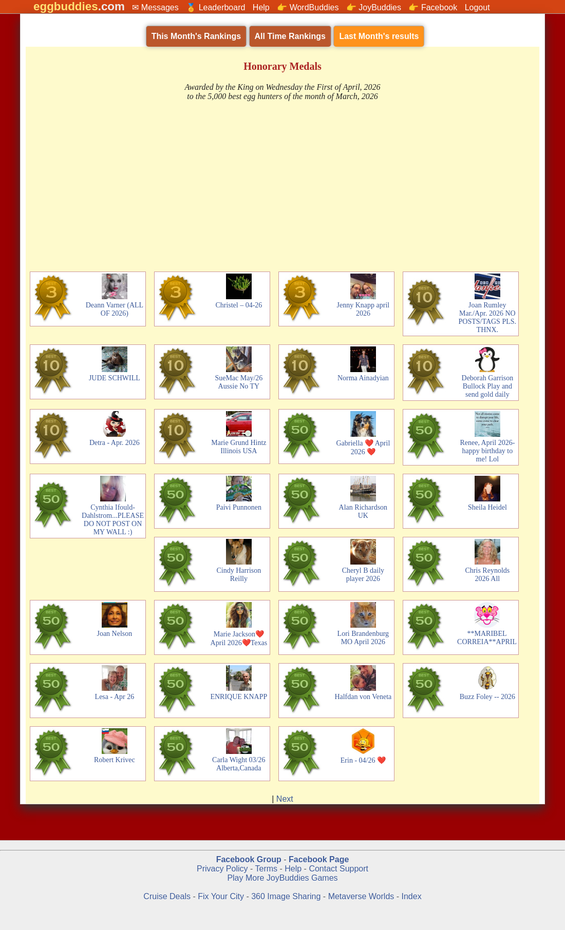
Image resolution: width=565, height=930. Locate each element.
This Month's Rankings (196, 36)
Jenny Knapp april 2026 (363, 309)
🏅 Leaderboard (215, 7)
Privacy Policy (222, 868)
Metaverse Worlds (361, 896)
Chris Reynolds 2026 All (487, 575)
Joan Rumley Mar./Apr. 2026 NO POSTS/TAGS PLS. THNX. (487, 317)
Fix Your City (222, 896)
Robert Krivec (114, 760)
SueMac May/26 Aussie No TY (238, 382)
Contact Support (338, 868)
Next (284, 799)
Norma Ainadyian (363, 378)
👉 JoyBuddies (373, 7)
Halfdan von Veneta (362, 697)
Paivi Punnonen (238, 507)
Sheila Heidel (487, 507)
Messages (160, 7)
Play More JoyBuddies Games (282, 878)
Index (412, 896)
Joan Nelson (114, 633)
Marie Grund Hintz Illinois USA (238, 447)
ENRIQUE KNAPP (238, 697)
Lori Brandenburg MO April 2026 (363, 638)
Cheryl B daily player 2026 (363, 575)
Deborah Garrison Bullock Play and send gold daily (488, 386)
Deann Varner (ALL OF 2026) (114, 309)
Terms (266, 868)
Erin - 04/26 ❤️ (363, 760)
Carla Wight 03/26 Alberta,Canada (238, 764)
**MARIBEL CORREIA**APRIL (487, 638)
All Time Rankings (290, 36)
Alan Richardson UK (363, 511)
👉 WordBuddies (307, 7)
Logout (477, 7)
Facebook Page (319, 859)
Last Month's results (379, 36)
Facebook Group (248, 859)
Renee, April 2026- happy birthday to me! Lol (487, 451)
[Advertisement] (282, 187)
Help (261, 7)
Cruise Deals (167, 896)
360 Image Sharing (287, 896)
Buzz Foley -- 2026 (487, 697)
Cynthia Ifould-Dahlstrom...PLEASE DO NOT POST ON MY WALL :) (113, 519)
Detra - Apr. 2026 (114, 443)
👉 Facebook (432, 7)
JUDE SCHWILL (114, 378)
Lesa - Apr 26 (115, 697)
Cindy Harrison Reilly (239, 575)
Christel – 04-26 (238, 305)
